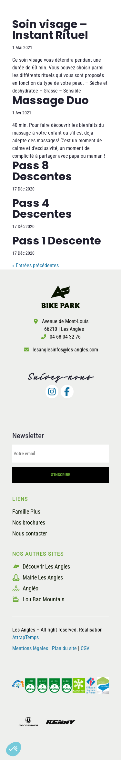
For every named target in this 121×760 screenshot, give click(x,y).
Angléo (25, 588)
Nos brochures (28, 522)
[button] (13, 749)
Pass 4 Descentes (42, 208)
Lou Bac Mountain (38, 599)
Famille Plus (26, 511)
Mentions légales (30, 648)
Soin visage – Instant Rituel (50, 29)
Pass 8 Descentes (42, 171)
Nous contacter (29, 533)
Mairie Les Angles (37, 577)
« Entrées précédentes (35, 265)
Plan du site (65, 648)
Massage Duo (50, 100)
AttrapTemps (25, 637)
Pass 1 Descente (56, 240)
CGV (85, 648)
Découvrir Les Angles (41, 566)
